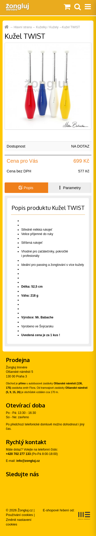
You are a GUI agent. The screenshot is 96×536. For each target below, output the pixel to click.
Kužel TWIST (71, 27)
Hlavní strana (23, 27)
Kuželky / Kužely (47, 27)
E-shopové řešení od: (66, 514)
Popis (26, 188)
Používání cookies (19, 515)
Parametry (69, 188)
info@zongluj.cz (28, 461)
